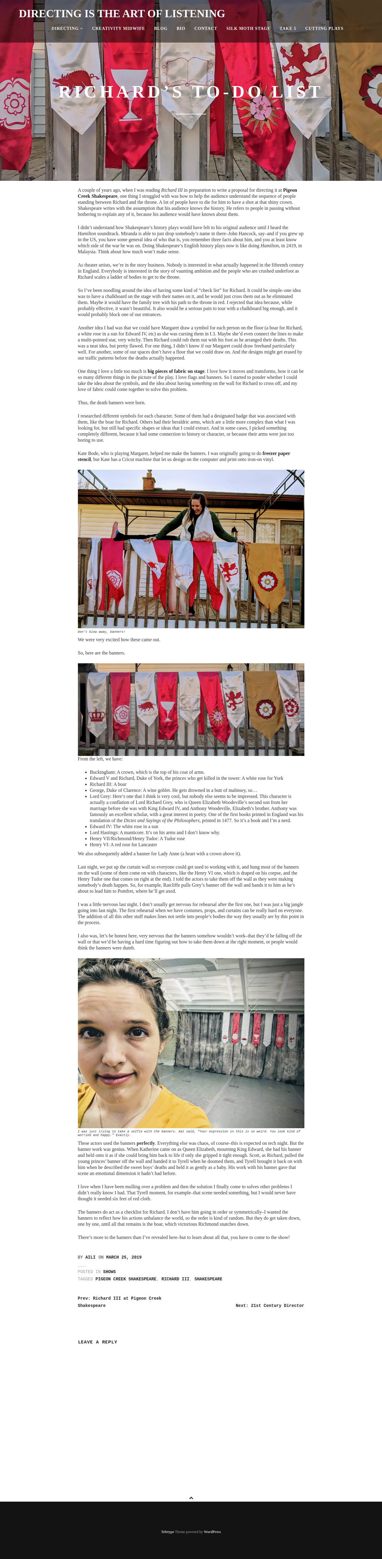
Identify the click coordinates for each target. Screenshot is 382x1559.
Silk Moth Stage (248, 28)
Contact (205, 28)
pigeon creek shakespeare (125, 1279)
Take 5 (288, 28)
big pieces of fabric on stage (176, 371)
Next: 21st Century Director (270, 1305)
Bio (181, 28)
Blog (161, 28)
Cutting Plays (324, 28)
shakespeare (208, 1279)
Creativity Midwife (118, 28)
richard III (175, 1279)
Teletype (167, 1532)
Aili (90, 1257)
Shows (109, 1271)
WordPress (212, 1532)
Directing (67, 28)
